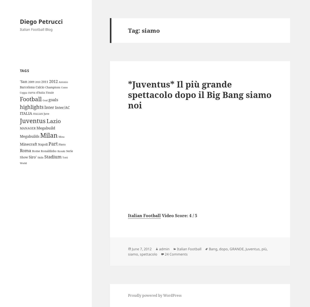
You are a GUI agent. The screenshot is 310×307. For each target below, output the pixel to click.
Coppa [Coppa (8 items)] (23, 92)
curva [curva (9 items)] (31, 92)
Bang (213, 249)
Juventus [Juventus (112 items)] (33, 121)
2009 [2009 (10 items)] (31, 82)
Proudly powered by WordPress (155, 295)
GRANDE (237, 249)
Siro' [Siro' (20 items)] (33, 157)
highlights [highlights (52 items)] (31, 107)
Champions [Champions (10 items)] (52, 87)
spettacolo (148, 254)
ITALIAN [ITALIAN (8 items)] (38, 113)
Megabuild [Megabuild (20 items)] (45, 127)
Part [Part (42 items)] (53, 144)
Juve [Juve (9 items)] (46, 114)
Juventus (253, 249)
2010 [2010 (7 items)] (37, 82)
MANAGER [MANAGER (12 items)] (28, 128)
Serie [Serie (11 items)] (69, 151)
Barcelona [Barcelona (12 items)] (27, 87)
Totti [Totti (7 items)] (65, 157)
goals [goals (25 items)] (53, 99)
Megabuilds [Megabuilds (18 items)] (29, 136)
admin (164, 249)
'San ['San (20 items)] (23, 81)
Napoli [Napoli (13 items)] (43, 144)
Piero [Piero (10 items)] (62, 144)
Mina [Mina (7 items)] (61, 136)
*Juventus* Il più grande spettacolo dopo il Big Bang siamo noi (200, 94)
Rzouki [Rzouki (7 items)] (61, 151)
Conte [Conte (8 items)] (64, 87)
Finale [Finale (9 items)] (50, 92)
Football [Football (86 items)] (31, 99)
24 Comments (176, 254)
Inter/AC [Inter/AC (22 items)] (62, 107)
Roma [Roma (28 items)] (25, 150)
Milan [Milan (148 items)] (49, 135)
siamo (133, 254)
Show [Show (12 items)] (24, 157)
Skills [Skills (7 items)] (40, 157)
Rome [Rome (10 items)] (36, 151)
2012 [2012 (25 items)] (53, 81)
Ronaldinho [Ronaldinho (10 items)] (49, 151)
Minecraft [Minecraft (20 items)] (28, 144)
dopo (223, 249)
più (264, 249)
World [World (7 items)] (23, 163)
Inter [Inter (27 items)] (49, 107)
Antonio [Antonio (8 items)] (63, 82)
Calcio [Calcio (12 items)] (40, 87)
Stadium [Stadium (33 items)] (53, 157)
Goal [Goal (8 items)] (45, 100)
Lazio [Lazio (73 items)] (54, 121)
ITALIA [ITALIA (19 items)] (26, 113)
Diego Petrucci (41, 21)
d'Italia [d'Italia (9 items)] (40, 92)
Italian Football (144, 215)
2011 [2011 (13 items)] (44, 82)
